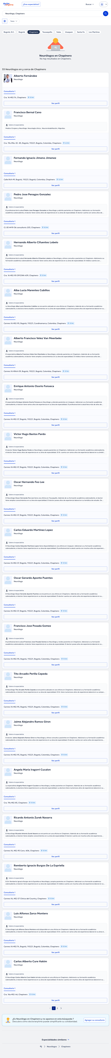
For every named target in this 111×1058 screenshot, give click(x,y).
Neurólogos (52, 1046)
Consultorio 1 (9, 91)
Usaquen (69, 32)
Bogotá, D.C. (9, 32)
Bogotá (22, 32)
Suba (58, 32)
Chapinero (33, 32)
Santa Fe (81, 32)
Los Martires (94, 32)
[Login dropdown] (103, 4)
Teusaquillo (47, 32)
